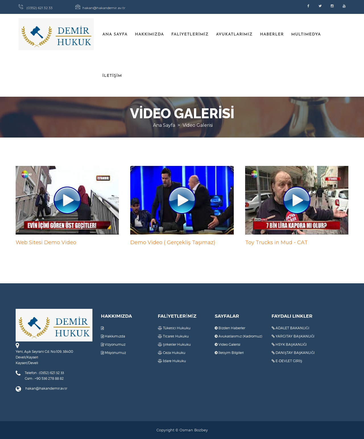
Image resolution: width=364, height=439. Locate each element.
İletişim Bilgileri (229, 353)
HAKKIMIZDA (149, 35)
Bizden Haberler (230, 328)
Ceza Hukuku (171, 353)
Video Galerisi (227, 344)
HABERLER (272, 35)
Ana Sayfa (164, 125)
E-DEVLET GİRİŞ (287, 361)
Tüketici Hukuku (174, 328)
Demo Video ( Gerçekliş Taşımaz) (172, 242)
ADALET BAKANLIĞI (290, 328)
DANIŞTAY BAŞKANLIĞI (293, 353)
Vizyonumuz (113, 344)
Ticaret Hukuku (173, 336)
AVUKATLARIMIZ (234, 35)
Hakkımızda (113, 336)
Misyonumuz (113, 353)
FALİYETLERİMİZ (189, 35)
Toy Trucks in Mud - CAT (276, 242)
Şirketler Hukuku (174, 344)
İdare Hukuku (172, 361)
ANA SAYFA (114, 35)
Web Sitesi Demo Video (46, 242)
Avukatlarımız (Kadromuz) (238, 336)
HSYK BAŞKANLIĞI (289, 344)
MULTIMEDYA (306, 35)
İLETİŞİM (112, 76)
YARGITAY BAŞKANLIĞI (293, 336)
